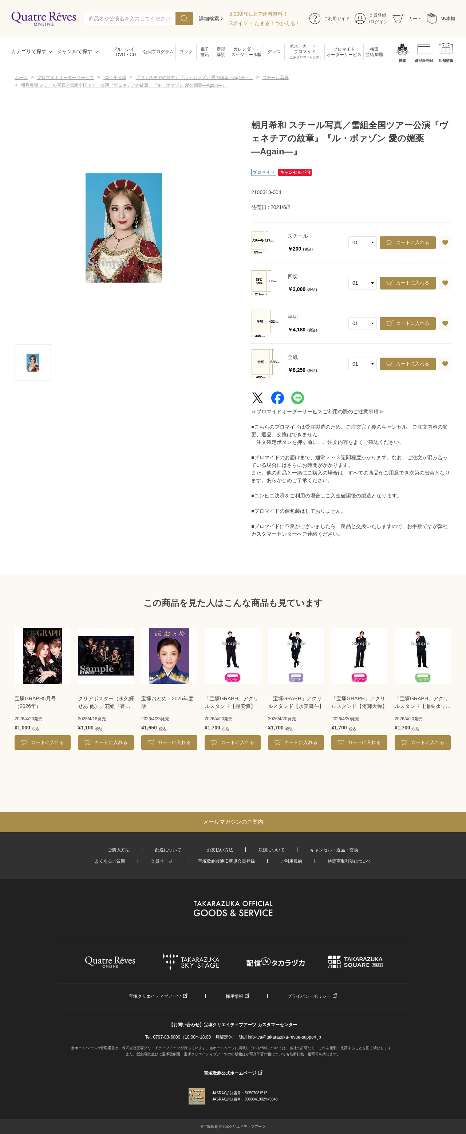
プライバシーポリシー (309, 996)
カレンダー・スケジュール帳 (246, 52)
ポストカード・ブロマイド (305, 52)
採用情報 (234, 996)
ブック (186, 51)
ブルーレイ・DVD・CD (126, 52)
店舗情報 (446, 61)
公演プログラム (158, 51)
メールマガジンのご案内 (233, 822)
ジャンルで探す (74, 51)
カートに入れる (412, 242)
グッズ (274, 51)
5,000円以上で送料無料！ (258, 14)
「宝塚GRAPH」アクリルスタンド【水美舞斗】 (296, 702)
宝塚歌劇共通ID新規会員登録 (226, 861)
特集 (402, 61)
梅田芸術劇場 (374, 52)
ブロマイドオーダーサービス (344, 52)
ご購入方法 (119, 850)
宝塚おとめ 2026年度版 (167, 702)
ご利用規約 (291, 861)
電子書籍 (204, 52)
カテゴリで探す (29, 51)
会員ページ (162, 861)
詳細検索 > (211, 18)
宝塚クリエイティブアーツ (155, 996)
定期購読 (221, 52)
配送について (168, 850)
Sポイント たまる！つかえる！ (264, 23)
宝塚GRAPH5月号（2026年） (35, 702)
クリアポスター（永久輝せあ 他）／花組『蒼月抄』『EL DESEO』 (106, 703)
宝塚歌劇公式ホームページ (230, 1073)
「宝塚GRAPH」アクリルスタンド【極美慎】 (231, 702)
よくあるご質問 (110, 861)
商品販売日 (424, 61)
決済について (271, 850)
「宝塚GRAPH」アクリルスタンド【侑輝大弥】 (359, 702)
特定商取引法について (349, 861)
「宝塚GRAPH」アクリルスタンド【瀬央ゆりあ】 (422, 703)
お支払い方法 (220, 850)
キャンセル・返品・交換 (334, 850)
